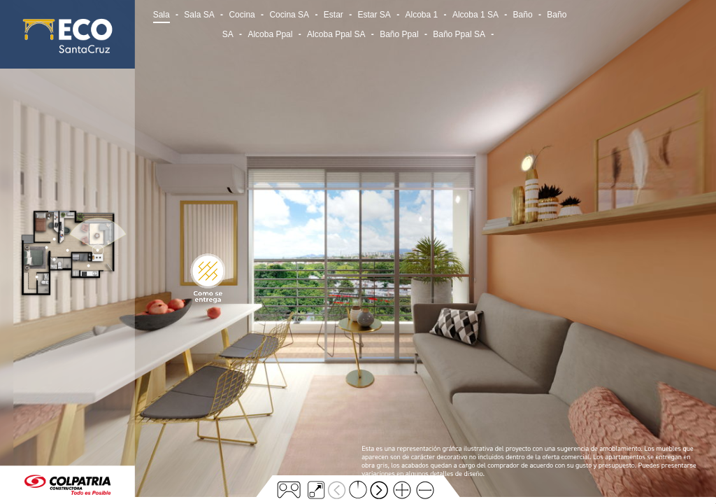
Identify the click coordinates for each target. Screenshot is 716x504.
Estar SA (373, 15)
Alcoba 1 (422, 15)
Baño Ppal (399, 34)
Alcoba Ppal (270, 34)
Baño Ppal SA (459, 34)
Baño (523, 15)
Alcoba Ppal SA (336, 34)
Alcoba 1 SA (475, 15)
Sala (161, 15)
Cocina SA (289, 15)
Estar (333, 15)
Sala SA (199, 15)
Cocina (242, 15)
